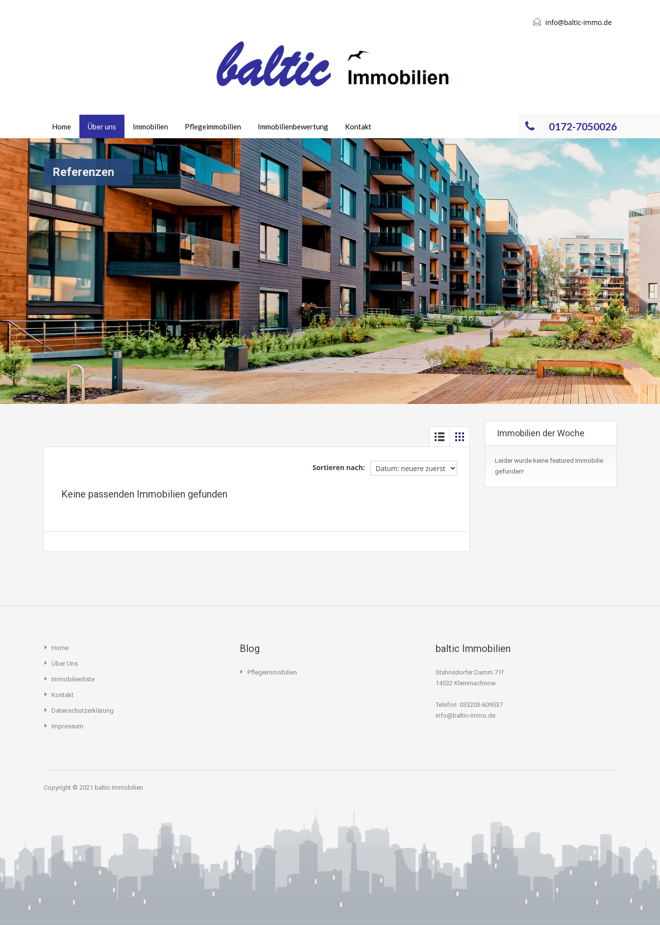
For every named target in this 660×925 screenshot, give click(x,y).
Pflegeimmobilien (213, 126)
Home (61, 126)
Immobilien (150, 126)
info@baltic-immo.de (578, 22)
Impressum (67, 726)
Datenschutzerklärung (82, 710)
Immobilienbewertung (293, 126)
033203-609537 (481, 704)
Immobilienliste (73, 679)
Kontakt (358, 126)
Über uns (102, 126)
